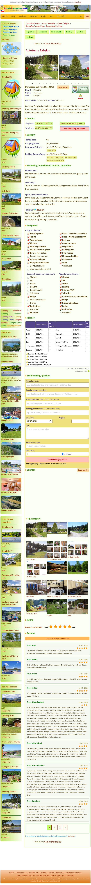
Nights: (62, 418)
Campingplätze (33, 873)
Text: (28, 426)
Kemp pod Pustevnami (10, 767)
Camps (11, 873)
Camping (18, 317)
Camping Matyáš (7, 457)
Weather (33, 16)
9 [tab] (61, 83)
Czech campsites (9, 879)
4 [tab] (43, 83)
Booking (69, 32)
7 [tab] (54, 83)
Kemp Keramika (7, 362)
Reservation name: (33, 443)
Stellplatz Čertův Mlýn (10, 213)
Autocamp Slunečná (9, 791)
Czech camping (21, 873)
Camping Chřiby (8, 320)
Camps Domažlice (48, 23)
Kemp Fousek (6, 818)
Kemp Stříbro (6, 279)
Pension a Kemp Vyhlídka (11, 742)
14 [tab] (78, 83)
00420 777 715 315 (43, 123)
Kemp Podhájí (7, 77)
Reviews (22, 16)
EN (87, 16)
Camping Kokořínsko (11, 311)
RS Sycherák (6, 191)
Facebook (43, 873)
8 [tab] (57, 83)
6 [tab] (50, 83)
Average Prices (8, 64)
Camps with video (10, 58)
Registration (69, 873)
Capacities (30, 32)
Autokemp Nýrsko (8, 167)
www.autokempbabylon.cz (71, 123)
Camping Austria (53, 879)
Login (43, 16)
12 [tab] (71, 83)
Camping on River (10, 32)
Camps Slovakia (9, 35)
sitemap (78, 873)
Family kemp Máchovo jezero (10, 657)
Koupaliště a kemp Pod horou (10, 134)
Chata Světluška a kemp (10, 235)
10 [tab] (64, 83)
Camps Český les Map (54, 26)
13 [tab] (75, 83)
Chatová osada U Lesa (9, 492)
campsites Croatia (55, 881)
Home (5, 16)
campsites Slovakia (36, 881)
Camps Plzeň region (33, 23)
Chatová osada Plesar (9, 337)
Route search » (63, 87)
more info (77, 2)
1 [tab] (32, 83)
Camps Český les (63, 23)
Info (51, 16)
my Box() (61, 16)
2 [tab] (36, 83)
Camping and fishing (11, 26)
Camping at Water (10, 29)
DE (81, 16)
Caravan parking (9, 23)
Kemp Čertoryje (7, 420)
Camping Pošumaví (11, 314)
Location (80, 32)
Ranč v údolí (6, 259)
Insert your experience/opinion (57, 638)
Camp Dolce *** (8, 551)
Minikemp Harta (8, 716)
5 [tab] (47, 83)
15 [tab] (82, 83)
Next (87, 68)
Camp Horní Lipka (8, 692)
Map (13, 16)
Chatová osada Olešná (9, 474)
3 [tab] (39, 83)
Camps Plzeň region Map (35, 26)
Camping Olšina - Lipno (10, 630)
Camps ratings (8, 61)
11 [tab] (68, 83)
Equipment (43, 32)
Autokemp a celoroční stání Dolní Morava (10, 603)
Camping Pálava (7, 317)
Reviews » (71, 836)
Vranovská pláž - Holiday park (11, 576)
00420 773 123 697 (43, 128)
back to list (39, 43)
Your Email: (30, 450)
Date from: (30, 418)
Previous (26, 68)
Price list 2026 (56, 32)
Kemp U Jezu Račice (8, 510)
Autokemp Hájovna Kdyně (11, 109)
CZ (75, 16)
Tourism (40, 210)
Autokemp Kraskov (8, 439)
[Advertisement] (11, 856)
